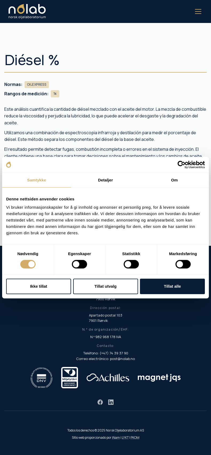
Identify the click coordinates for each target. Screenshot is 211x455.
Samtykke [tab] (36, 180)
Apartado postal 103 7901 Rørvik (105, 318)
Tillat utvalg (105, 286)
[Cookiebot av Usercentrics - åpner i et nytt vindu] (181, 165)
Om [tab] (174, 180)
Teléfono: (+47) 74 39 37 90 (105, 353)
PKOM (135, 437)
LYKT (125, 437)
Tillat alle (172, 286)
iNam (116, 437)
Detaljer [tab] (105, 180)
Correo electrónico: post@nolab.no (105, 358)
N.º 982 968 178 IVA (105, 336)
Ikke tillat (38, 286)
